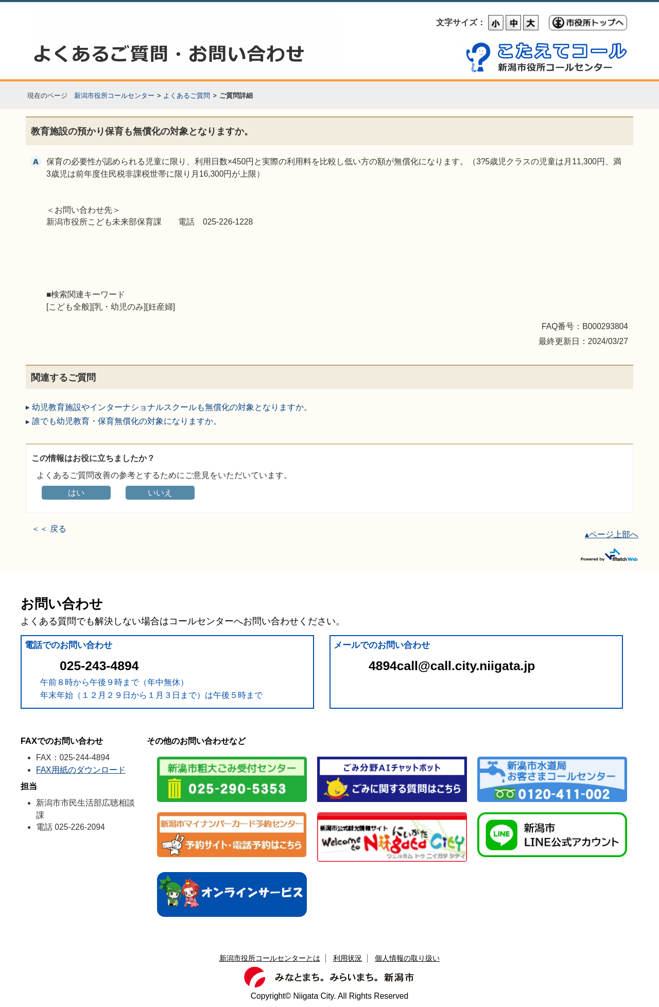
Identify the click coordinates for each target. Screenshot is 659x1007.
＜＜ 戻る (48, 528)
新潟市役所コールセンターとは (269, 958)
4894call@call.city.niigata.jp (452, 666)
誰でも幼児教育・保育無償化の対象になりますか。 (126, 421)
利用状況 (347, 958)
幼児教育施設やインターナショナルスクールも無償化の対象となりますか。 (172, 407)
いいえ (160, 492)
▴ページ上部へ (611, 534)
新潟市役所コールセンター (114, 95)
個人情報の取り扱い (407, 958)
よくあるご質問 (186, 95)
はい (76, 492)
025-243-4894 (99, 666)
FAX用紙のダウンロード (81, 769)
